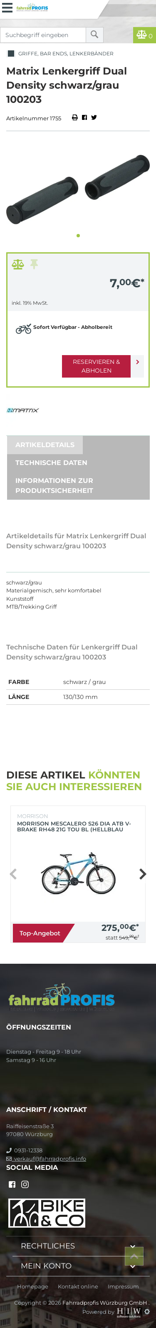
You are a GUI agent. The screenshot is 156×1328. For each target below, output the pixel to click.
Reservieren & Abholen (96, 366)
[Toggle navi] (7, 6)
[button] (78, 235)
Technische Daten (51, 463)
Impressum (123, 1286)
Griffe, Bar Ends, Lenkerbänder (60, 53)
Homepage (32, 1286)
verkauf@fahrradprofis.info (46, 1158)
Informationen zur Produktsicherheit (54, 486)
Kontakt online (78, 1286)
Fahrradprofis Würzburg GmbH (105, 1302)
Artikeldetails (44, 445)
